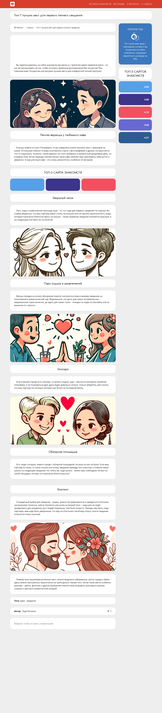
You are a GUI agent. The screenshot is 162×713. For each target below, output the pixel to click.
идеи (22, 600)
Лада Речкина (29, 611)
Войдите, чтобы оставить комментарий (33, 623)
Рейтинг (18, 27)
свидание (31, 600)
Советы (30, 27)
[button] (109, 611)
